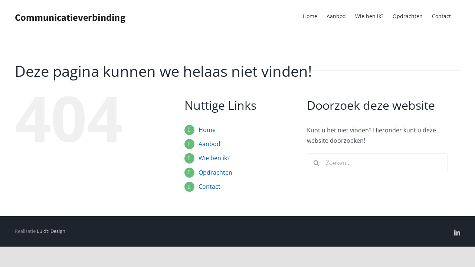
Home (207, 130)
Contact (209, 186)
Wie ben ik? (214, 158)
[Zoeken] (316, 163)
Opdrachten (215, 172)
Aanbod (209, 144)
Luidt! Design (51, 231)
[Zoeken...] (377, 163)
